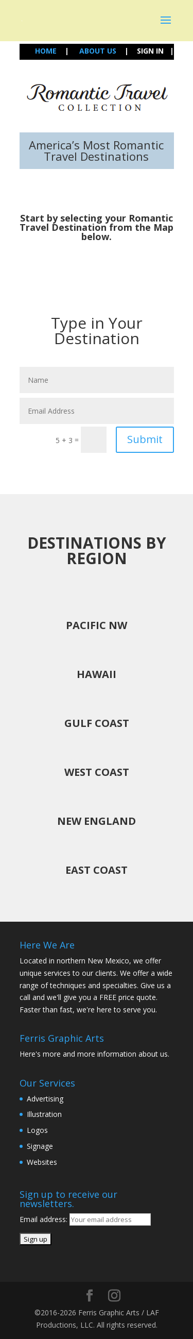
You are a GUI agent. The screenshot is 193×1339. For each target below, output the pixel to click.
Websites (42, 1162)
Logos (37, 1130)
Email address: (44, 1219)
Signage (40, 1146)
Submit (145, 439)
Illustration (44, 1114)
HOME (47, 51)
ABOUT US (97, 51)
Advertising (45, 1099)
